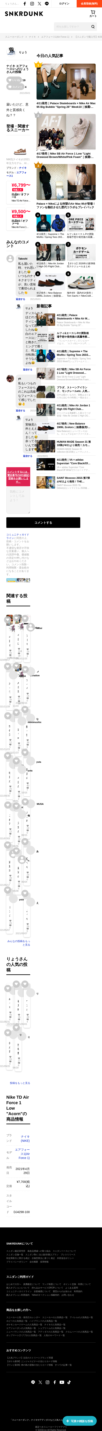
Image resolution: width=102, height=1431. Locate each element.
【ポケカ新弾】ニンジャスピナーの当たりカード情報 (31, 1361)
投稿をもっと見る (20, 1083)
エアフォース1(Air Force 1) (22, 1154)
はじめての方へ (13, 1284)
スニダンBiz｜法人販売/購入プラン (41, 1254)
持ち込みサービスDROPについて (47, 1288)
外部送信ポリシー (65, 1258)
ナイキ (10, 66)
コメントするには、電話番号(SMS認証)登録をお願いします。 (18, 476)
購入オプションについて (18, 1288)
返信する (20, 299)
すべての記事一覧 (63, 1365)
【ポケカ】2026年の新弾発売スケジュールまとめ (81, 265)
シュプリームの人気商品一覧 (51, 1328)
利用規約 (78, 1291)
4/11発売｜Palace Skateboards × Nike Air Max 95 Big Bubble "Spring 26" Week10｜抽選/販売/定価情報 (66, 105)
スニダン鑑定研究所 (15, 1251)
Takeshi (22, 258)
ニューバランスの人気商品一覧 (21, 1332)
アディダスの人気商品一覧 (50, 1332)
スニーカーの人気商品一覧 (55, 1317)
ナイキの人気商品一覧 (54, 1324)
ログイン (64, 3)
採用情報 (44, 1262)
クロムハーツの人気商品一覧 (79, 1332)
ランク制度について (51, 1284)
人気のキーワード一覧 (54, 1335)
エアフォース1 (17, 67)
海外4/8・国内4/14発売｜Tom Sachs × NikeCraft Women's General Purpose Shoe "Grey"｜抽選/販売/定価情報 (81, 294)
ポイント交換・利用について (77, 1284)
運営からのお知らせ (62, 1291)
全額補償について (42, 1291)
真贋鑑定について (31, 1284)
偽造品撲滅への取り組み (39, 1251)
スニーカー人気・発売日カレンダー (23, 1317)
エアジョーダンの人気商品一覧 (21, 1328)
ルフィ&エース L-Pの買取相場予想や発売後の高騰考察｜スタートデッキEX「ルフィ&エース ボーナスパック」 (81, 236)
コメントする (43, 522)
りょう (23, 52)
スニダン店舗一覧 (14, 1254)
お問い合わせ (67, 1295)
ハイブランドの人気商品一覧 (43, 1321)
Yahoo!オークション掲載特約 (45, 1295)
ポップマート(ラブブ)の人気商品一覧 (24, 1335)
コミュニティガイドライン (19, 1291)
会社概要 (34, 1262)
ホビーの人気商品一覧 (16, 1321)
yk (19, 378)
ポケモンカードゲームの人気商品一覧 (24, 1324)
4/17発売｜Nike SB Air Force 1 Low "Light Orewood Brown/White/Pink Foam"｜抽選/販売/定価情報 (65, 155)
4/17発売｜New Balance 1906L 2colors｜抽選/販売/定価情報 (50, 294)
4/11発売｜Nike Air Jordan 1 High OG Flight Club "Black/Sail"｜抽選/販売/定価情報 (50, 265)
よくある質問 (71, 1288)
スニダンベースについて (64, 1251)
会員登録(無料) (89, 3)
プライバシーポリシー (16, 1262)
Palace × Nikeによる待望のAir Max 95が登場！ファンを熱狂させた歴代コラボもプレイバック (66, 205)
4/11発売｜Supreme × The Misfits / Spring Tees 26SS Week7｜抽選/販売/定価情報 (50, 236)
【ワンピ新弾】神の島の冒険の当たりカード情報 (29, 1365)
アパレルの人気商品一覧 (81, 1317)
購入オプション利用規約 (18, 1295)
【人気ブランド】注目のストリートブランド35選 (29, 1358)
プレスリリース (68, 1254)
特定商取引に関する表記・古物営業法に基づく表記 (30, 1258)
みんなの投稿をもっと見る (18, 943)
